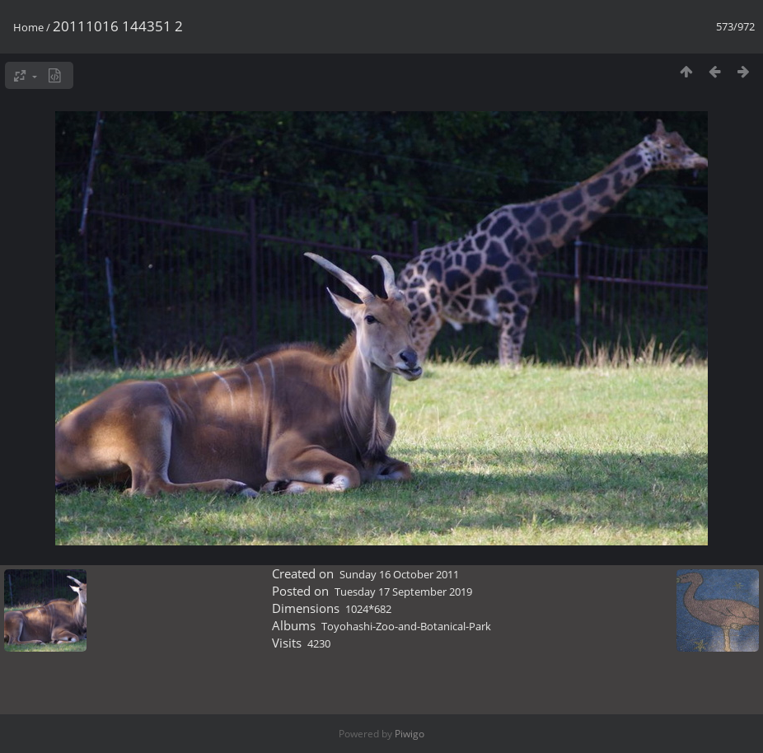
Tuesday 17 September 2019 (403, 591)
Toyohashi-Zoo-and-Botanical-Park (406, 626)
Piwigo (409, 734)
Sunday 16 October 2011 (399, 574)
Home (28, 27)
